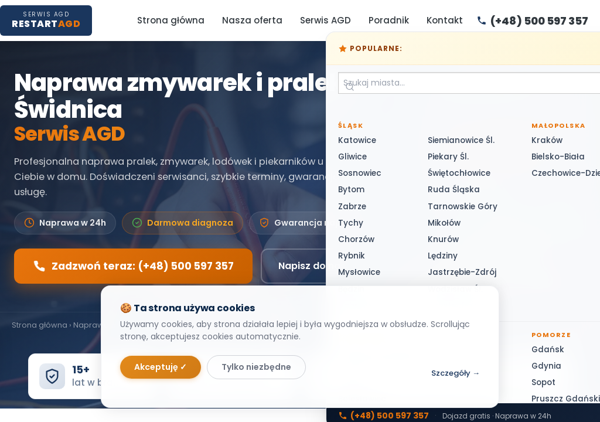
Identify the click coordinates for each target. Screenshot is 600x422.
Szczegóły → (455, 373)
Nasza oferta (252, 20)
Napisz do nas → (317, 266)
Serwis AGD (325, 20)
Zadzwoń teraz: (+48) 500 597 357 (133, 266)
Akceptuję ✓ (160, 367)
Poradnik (389, 20)
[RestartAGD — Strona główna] (46, 20)
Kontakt (445, 20)
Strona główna (170, 20)
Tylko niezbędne (256, 367)
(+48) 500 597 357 (494, 138)
